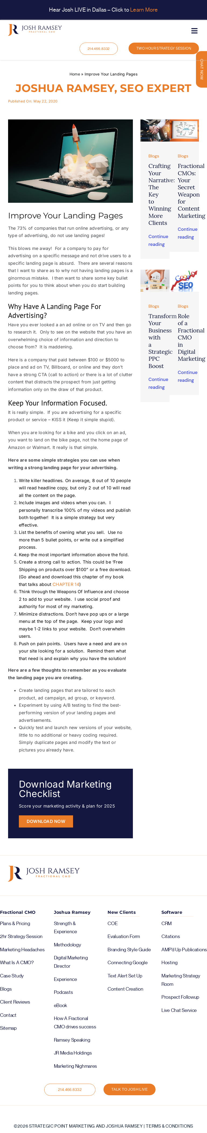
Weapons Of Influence (80, 591)
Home (75, 74)
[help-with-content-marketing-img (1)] (184, 121)
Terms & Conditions (169, 1126)
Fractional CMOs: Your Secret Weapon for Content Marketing (191, 190)
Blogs (154, 156)
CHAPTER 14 (66, 584)
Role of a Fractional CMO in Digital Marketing (191, 337)
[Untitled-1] (155, 121)
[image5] (184, 271)
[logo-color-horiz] (35, 26)
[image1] (155, 271)
